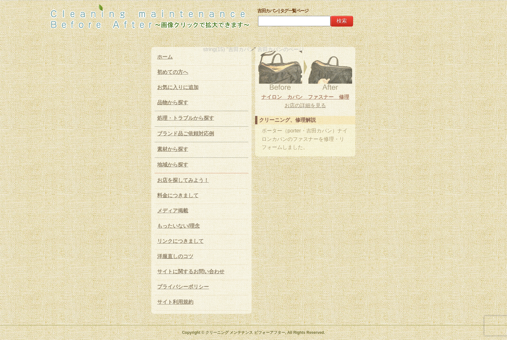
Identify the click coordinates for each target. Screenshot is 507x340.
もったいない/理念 (178, 226)
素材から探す (172, 149)
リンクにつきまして (180, 241)
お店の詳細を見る (305, 105)
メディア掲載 (172, 210)
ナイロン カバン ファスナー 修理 (305, 97)
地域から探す (172, 164)
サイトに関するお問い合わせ (190, 271)
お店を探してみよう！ (183, 180)
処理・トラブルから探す (185, 118)
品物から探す (172, 102)
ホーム (165, 57)
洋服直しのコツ (175, 256)
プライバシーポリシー (183, 286)
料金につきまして (178, 195)
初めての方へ (172, 72)
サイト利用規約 (175, 302)
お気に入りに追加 (178, 87)
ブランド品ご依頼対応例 (185, 133)
